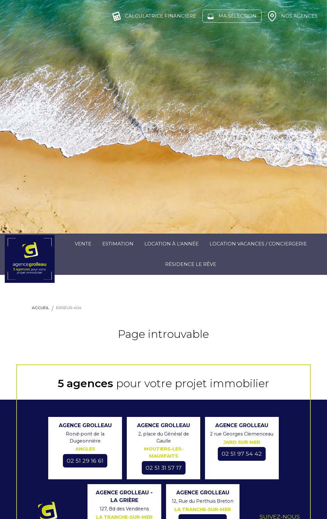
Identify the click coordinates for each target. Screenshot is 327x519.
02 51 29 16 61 (85, 460)
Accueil (40, 307)
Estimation (117, 244)
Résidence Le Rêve (190, 264)
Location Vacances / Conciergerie (258, 244)
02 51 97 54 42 (242, 453)
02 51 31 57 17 (164, 467)
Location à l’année (171, 244)
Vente (83, 244)
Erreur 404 (68, 307)
